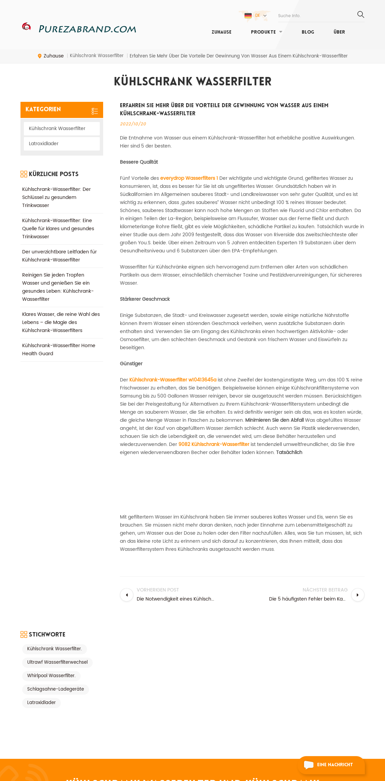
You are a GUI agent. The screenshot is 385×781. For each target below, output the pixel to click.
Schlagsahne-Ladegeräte (55, 424)
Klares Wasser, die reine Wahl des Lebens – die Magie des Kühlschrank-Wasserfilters (61, 317)
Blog (308, 32)
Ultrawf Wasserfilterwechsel (57, 398)
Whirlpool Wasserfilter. (51, 411)
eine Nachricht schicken (325, 766)
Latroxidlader (43, 144)
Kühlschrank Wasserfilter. (54, 384)
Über (339, 32)
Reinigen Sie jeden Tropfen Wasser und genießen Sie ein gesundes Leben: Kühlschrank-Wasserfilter (58, 282)
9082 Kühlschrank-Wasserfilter (214, 444)
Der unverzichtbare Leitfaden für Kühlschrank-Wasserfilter (59, 251)
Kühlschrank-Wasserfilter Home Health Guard (58, 345)
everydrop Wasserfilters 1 (189, 178)
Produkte (263, 32)
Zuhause (221, 32)
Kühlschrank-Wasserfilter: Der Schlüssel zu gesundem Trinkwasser (56, 192)
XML (24, 705)
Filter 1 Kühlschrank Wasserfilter (116, 736)
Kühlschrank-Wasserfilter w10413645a (173, 380)
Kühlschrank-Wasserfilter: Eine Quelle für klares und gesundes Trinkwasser (58, 224)
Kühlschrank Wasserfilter (57, 128)
